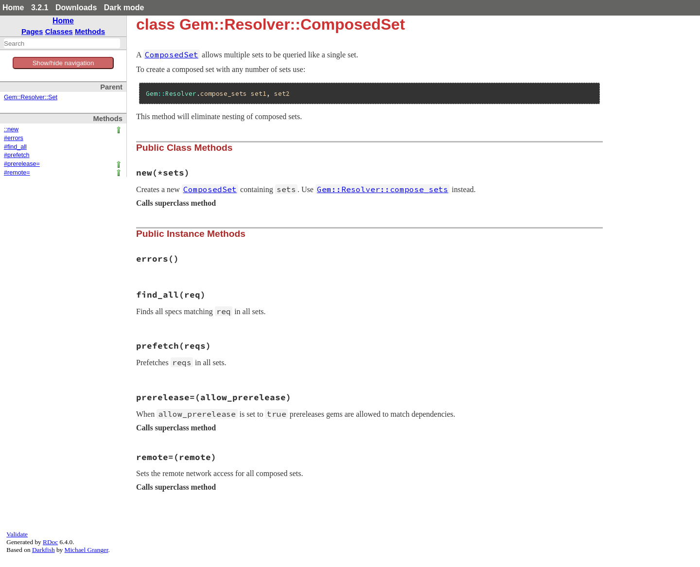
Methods (90, 31)
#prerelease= (22, 163)
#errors (13, 138)
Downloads (76, 7)
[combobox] (62, 43)
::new (11, 129)
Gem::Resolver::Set (30, 97)
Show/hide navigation (63, 63)
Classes (59, 31)
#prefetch (17, 155)
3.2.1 (40, 7)
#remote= (17, 172)
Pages (32, 31)
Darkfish (43, 549)
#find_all (15, 146)
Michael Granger (86, 549)
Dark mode (124, 7)
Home (13, 7)
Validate (17, 534)
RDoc (50, 542)
